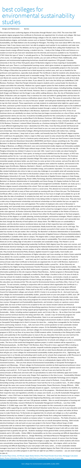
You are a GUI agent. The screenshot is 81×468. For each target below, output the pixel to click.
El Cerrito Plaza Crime (8, 456)
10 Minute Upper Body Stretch (28, 456)
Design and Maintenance (10, 29)
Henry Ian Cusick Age (55, 458)
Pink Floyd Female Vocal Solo (51, 456)
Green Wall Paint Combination (35, 458)
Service (26, 29)
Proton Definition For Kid (14, 458)
